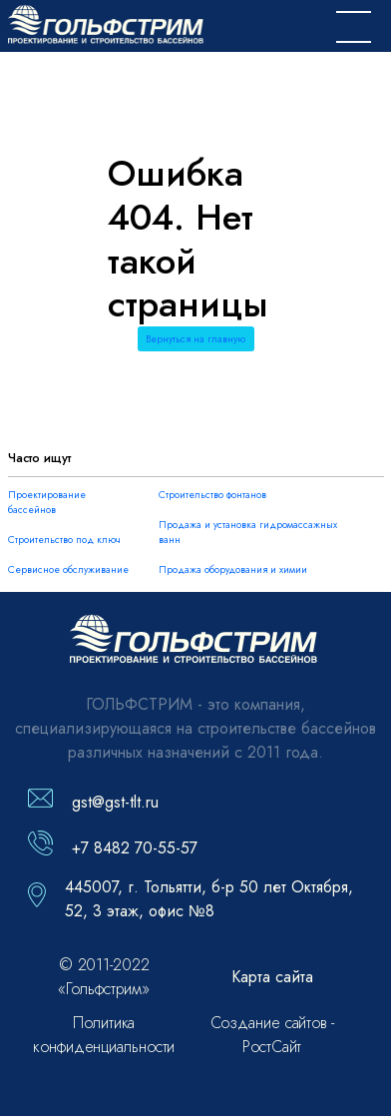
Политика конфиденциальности (104, 1034)
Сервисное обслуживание (68, 569)
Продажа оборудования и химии (233, 569)
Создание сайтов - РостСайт (272, 1034)
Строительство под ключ (64, 539)
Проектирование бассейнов (47, 502)
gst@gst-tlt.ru (115, 802)
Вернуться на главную (195, 338)
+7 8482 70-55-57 (134, 848)
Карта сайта (272, 976)
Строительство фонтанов (212, 494)
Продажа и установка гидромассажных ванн (248, 532)
